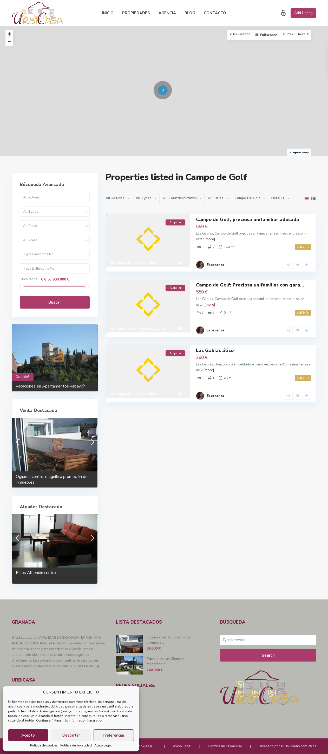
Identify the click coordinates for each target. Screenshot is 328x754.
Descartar (71, 735)
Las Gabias (149, 263)
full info (303, 247)
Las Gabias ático (215, 341)
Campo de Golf (127, 263)
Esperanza (215, 260)
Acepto (28, 735)
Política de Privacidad (76, 745)
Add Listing (303, 12)
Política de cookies (44, 745)
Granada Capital (153, 324)
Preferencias (114, 735)
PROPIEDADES (136, 13)
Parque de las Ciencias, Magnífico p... (166, 661)
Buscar (54, 302)
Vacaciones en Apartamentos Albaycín (51, 386)
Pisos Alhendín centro (36, 573)
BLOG (190, 13)
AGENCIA (167, 13)
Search (268, 655)
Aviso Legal (103, 745)
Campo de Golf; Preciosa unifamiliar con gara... (250, 280)
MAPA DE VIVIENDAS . (81, 666)
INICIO (108, 13)
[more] (210, 239)
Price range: (29, 279)
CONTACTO (215, 13)
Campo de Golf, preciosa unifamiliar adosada (247, 219)
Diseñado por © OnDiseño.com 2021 (287, 746)
